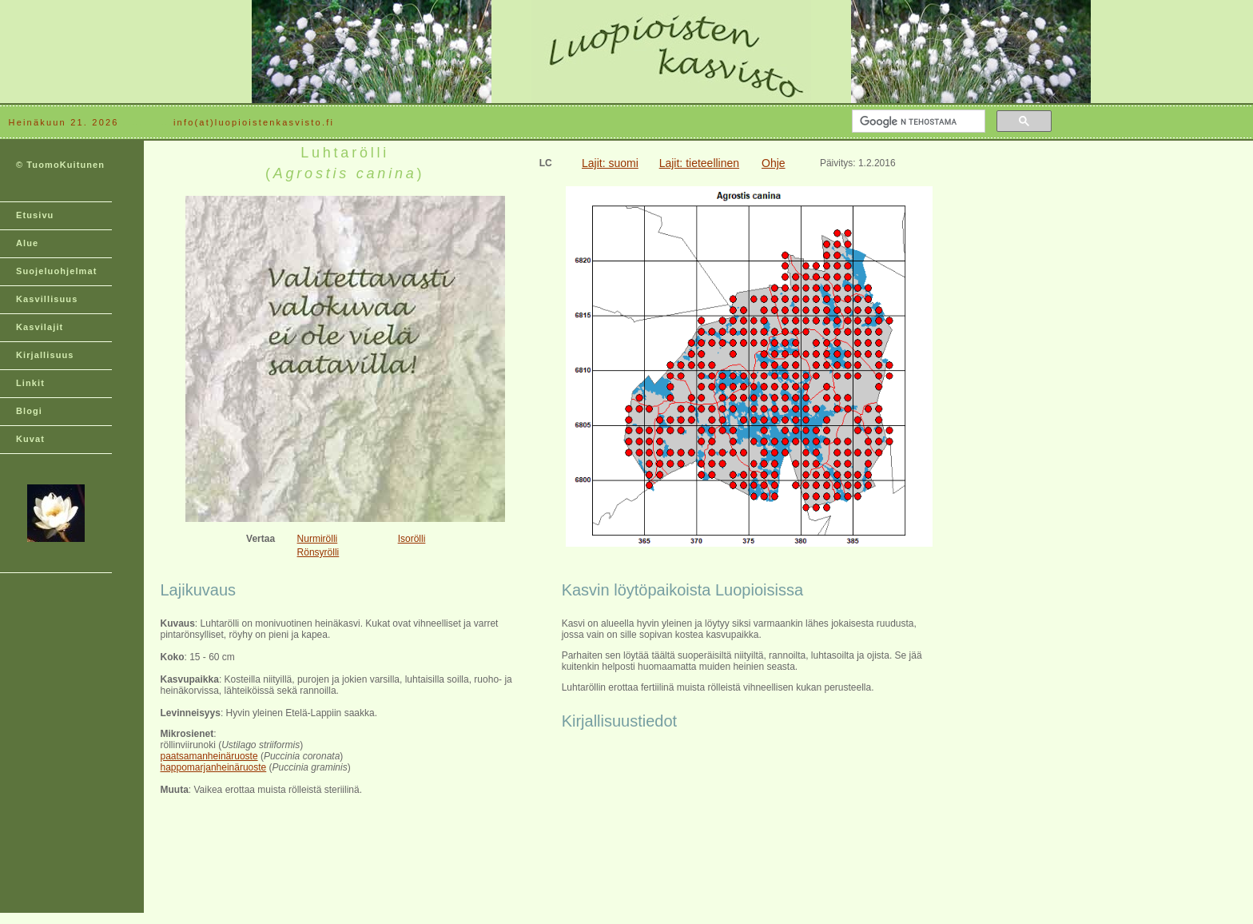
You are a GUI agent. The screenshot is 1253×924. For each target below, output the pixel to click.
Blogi (29, 411)
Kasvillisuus (47, 299)
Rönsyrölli (318, 552)
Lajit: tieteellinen (699, 163)
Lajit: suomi (610, 163)
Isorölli (412, 538)
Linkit (30, 383)
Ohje (774, 163)
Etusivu (35, 215)
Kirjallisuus (45, 355)
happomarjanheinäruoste (214, 767)
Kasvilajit (39, 327)
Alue (27, 243)
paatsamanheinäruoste (209, 756)
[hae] (917, 121)
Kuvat (30, 439)
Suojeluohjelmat (56, 271)
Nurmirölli (317, 538)
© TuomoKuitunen (60, 164)
